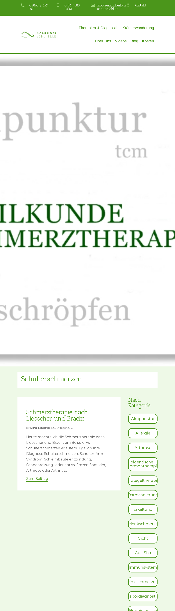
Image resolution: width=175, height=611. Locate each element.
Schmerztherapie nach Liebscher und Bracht (57, 415)
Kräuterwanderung (138, 28)
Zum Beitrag (37, 479)
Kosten (148, 41)
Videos (121, 41)
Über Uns (103, 41)
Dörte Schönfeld (40, 427)
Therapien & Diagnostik (99, 28)
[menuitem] (142, 419)
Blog (134, 41)
